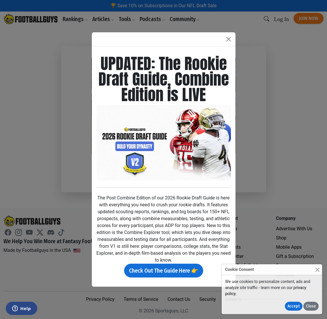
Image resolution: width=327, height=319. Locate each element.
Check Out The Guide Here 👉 (163, 270)
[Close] (317, 270)
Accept (293, 306)
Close (311, 306)
